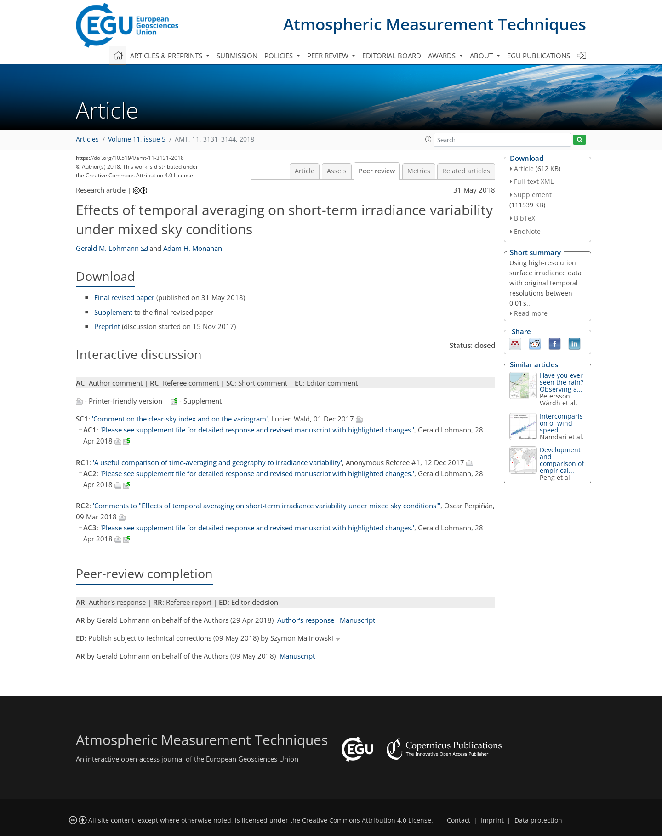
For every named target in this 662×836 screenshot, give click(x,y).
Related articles (466, 171)
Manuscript (357, 620)
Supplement (113, 312)
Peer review (377, 171)
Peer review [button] (328, 55)
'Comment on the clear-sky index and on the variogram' (180, 418)
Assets (337, 171)
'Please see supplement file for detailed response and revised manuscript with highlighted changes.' (257, 429)
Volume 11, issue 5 (137, 139)
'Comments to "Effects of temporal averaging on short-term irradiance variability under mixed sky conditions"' (266, 505)
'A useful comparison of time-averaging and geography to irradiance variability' (217, 462)
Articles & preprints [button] (167, 55)
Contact (458, 820)
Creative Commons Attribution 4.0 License (366, 820)
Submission (237, 55)
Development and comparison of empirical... (562, 460)
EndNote (527, 231)
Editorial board (391, 55)
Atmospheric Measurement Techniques (434, 24)
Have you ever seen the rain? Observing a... (561, 382)
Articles (87, 139)
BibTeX (524, 218)
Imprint (492, 820)
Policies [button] (279, 55)
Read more (531, 313)
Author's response (305, 620)
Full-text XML (534, 181)
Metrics (418, 171)
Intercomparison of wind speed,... (561, 423)
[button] (428, 139)
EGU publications (538, 55)
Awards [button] (442, 55)
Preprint (107, 326)
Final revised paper (124, 297)
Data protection (538, 820)
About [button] (482, 55)
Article (304, 171)
